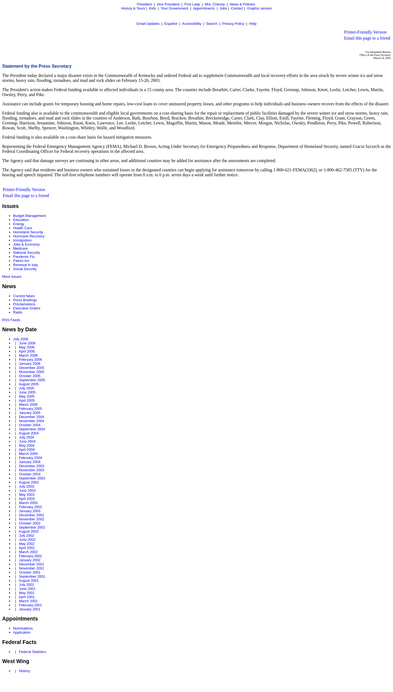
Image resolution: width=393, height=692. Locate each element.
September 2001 (32, 576)
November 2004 (31, 421)
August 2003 (29, 482)
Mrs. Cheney (215, 4)
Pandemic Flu (24, 257)
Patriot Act (21, 261)
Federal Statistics (32, 652)
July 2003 (26, 486)
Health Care (22, 228)
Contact (237, 8)
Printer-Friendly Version (365, 32)
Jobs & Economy (26, 244)
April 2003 (27, 499)
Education (21, 220)
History (24, 671)
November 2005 (31, 372)
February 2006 (30, 359)
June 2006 (27, 343)
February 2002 (30, 556)
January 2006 (29, 364)
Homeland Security (28, 232)
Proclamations (24, 304)
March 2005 (28, 404)
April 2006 (27, 351)
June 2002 (27, 540)
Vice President (168, 4)
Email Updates (148, 24)
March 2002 (28, 552)
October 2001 (29, 572)
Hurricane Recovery (28, 236)
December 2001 (31, 564)
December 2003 (31, 466)
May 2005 (26, 396)
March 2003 (28, 503)
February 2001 (30, 605)
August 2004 (29, 433)
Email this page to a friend (367, 38)
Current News (24, 296)
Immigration (22, 240)
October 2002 (29, 523)
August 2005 (29, 384)
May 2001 (26, 593)
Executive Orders (26, 308)
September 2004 (32, 429)
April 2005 (27, 400)
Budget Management (29, 216)
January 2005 (29, 413)
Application (22, 632)
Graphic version (259, 8)
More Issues (12, 277)
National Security (26, 252)
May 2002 (26, 544)
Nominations (23, 628)
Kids (152, 8)
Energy (18, 224)
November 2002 (31, 519)
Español (170, 24)
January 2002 (29, 560)
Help (253, 24)
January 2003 (29, 511)
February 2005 (30, 409)
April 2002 (27, 548)
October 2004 (29, 425)
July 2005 (26, 388)
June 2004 (27, 441)
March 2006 (28, 355)
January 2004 (29, 462)
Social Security (25, 269)
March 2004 (28, 454)
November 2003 (31, 470)
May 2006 (26, 347)
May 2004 (26, 445)
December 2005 (31, 368)
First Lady (192, 4)
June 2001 (27, 589)
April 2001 (27, 597)
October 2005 (29, 376)
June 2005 (27, 392)
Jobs (223, 8)
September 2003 (32, 478)
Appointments (204, 8)
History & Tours (133, 8)
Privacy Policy (233, 24)
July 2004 (26, 437)
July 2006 (20, 339)
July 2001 (26, 585)
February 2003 (30, 507)
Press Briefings (25, 300)
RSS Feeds (11, 320)
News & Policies (242, 4)
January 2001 (29, 609)
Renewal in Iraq (25, 265)
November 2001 (31, 568)
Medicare (20, 248)
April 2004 (27, 450)
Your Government (174, 8)
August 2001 (29, 580)
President (144, 4)
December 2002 (31, 515)
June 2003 (27, 490)
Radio (17, 312)
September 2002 (32, 527)
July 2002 (26, 535)
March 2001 (28, 601)
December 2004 (31, 417)
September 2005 (32, 380)
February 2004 (30, 458)
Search (211, 24)
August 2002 (29, 531)
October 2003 (29, 474)
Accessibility (191, 24)
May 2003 (26, 495)
